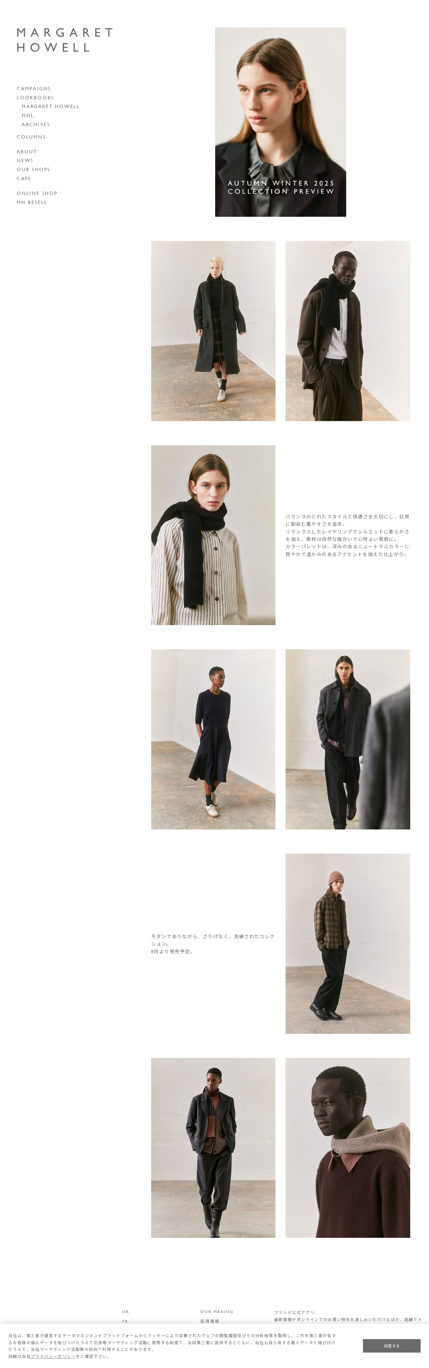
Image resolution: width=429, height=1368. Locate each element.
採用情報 (210, 1321)
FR (125, 1321)
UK (126, 1311)
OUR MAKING (217, 1311)
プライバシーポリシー (53, 1356)
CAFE (24, 179)
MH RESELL (32, 202)
